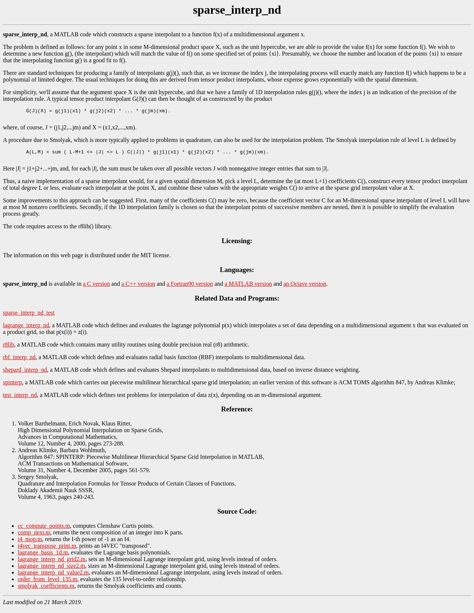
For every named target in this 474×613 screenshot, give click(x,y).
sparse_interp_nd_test (29, 317)
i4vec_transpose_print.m (47, 550)
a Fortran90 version (190, 288)
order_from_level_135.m (47, 583)
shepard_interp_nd (25, 374)
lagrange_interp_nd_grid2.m (52, 563)
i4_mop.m (30, 543)
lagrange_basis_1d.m (43, 557)
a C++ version (138, 288)
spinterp (12, 387)
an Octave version (305, 288)
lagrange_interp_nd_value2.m (53, 577)
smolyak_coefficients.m (46, 590)
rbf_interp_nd (19, 361)
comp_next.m (34, 537)
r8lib (8, 349)
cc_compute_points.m (44, 530)
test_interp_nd (20, 399)
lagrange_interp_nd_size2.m (51, 570)
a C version (96, 288)
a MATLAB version (248, 288)
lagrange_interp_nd (26, 330)
